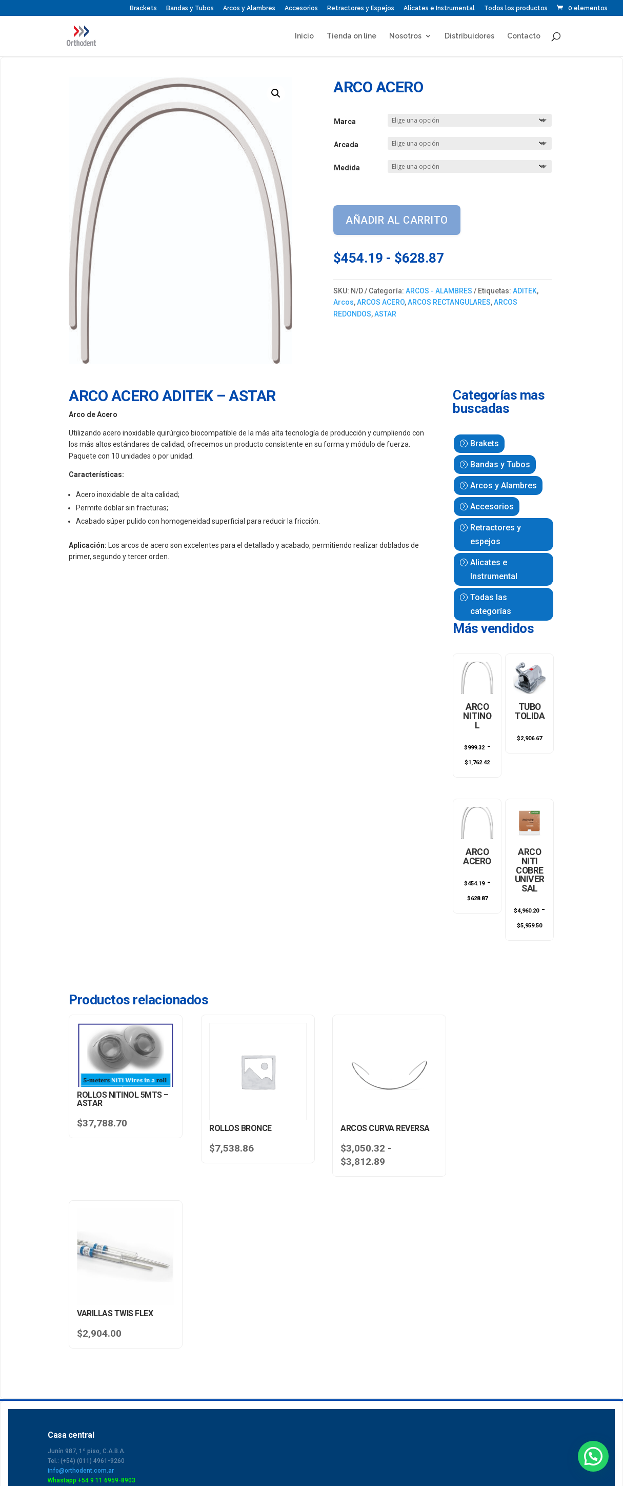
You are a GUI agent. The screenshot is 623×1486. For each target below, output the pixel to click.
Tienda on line (351, 36)
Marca (345, 121)
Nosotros (405, 36)
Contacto (523, 36)
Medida (347, 168)
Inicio (304, 36)
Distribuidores (469, 36)
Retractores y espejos (495, 534)
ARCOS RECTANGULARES (449, 302)
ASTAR (385, 314)
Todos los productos (516, 8)
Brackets (143, 8)
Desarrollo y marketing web (554, 1425)
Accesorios (301, 8)
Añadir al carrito (397, 220)
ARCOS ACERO (381, 302)
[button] (276, 93)
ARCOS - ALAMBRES (439, 291)
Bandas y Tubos (190, 8)
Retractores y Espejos (360, 8)
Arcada (346, 145)
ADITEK (525, 291)
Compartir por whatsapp (79, 1420)
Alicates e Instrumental (439, 8)
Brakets (484, 443)
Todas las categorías (490, 604)
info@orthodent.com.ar (81, 1291)
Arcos (343, 302)
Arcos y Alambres (249, 8)
